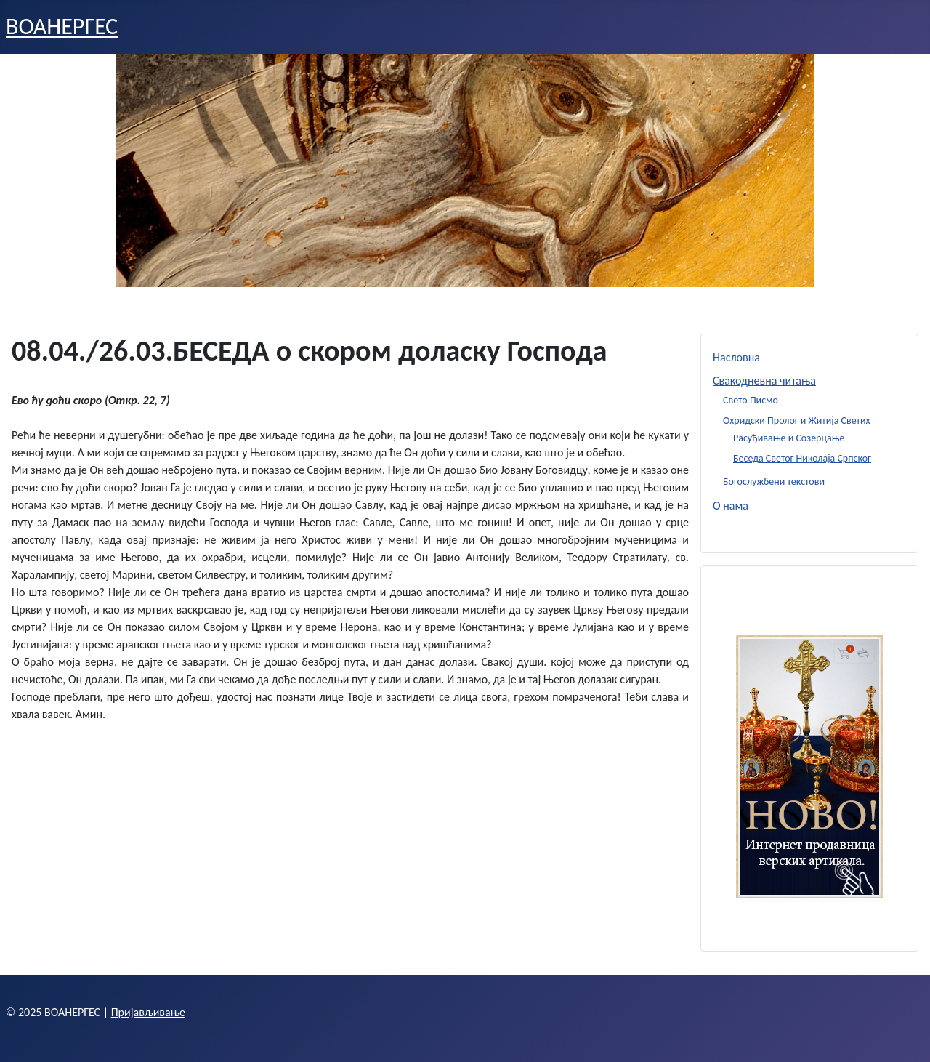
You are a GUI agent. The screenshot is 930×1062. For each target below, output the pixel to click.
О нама (730, 505)
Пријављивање (148, 1012)
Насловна (736, 357)
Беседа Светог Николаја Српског (802, 458)
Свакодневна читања (764, 380)
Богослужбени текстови (774, 481)
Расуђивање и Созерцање (789, 438)
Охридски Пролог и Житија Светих (796, 420)
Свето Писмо (750, 400)
